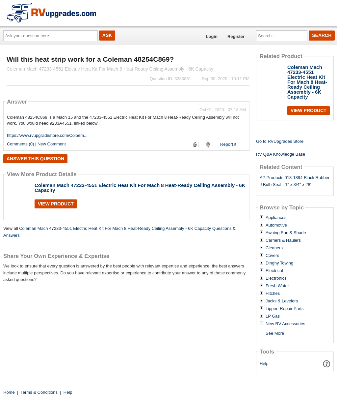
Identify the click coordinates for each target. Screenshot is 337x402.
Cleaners (274, 248)
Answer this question (35, 158)
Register (236, 36)
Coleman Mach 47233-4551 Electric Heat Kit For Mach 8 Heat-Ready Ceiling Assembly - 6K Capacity (140, 187)
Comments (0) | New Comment (36, 143)
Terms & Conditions (39, 392)
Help (264, 363)
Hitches (273, 293)
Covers (272, 255)
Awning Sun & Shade (286, 233)
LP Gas (273, 316)
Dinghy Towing (279, 263)
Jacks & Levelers (282, 301)
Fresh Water (277, 286)
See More (275, 333)
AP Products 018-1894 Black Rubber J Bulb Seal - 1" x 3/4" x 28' (294, 181)
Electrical (274, 270)
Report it (228, 144)
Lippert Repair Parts (285, 308)
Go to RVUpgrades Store (279, 141)
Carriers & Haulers (283, 240)
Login (212, 36)
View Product (56, 203)
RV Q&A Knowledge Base (280, 154)
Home (9, 392)
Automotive (276, 225)
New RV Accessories (285, 324)
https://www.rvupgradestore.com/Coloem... (47, 135)
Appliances (276, 217)
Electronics (276, 278)
